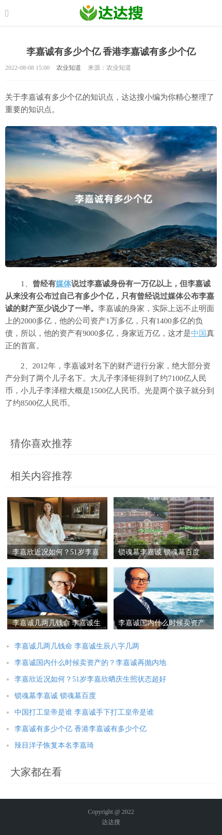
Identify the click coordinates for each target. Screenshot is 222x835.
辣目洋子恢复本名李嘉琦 (54, 745)
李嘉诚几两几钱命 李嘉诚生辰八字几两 (76, 646)
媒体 (63, 284)
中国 (199, 333)
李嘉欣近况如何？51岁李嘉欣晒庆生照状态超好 (90, 679)
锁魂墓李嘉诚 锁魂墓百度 (55, 696)
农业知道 (68, 67)
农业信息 (111, 13)
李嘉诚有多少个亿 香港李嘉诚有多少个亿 (80, 729)
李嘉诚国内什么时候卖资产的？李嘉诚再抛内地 (90, 663)
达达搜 (111, 822)
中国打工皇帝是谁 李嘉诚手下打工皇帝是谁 (84, 712)
